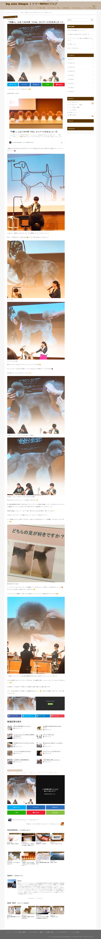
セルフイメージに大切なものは (51, 751)
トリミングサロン (44, 772)
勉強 (52, 772)
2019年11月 (71, 67)
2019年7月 (71, 83)
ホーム (31, 8)
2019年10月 (71, 71)
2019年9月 (71, 75)
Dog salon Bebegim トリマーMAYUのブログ (31, 3)
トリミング (34, 772)
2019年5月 (71, 91)
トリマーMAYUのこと (76, 8)
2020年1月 (71, 59)
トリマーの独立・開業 (40, 8)
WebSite (32, 898)
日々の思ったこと (72, 112)
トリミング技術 (87, 8)
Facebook (40, 898)
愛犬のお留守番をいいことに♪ (22, 726)
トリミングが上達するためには (22, 751)
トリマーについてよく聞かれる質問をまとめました (24, 735)
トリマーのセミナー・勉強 (53, 8)
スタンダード (12, 772)
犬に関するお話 (65, 8)
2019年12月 (71, 63)
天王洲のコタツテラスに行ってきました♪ (24, 743)
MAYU (20, 881)
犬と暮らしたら (72, 44)
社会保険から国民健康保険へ (22, 759)
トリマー (27, 772)
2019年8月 (71, 79)
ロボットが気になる (48, 734)
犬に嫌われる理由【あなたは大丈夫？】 (52, 726)
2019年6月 (71, 87)
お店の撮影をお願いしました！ (51, 759)
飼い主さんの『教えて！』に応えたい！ (53, 743)
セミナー (20, 772)
